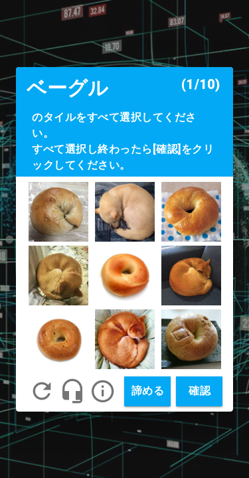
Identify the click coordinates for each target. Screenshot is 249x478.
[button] (103, 391)
